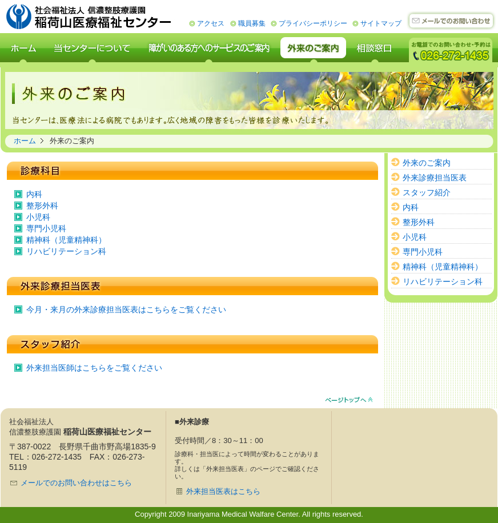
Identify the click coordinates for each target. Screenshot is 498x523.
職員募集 (252, 23)
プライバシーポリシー (313, 23)
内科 (34, 194)
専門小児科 (46, 228)
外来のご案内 (427, 162)
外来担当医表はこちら (223, 491)
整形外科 (42, 205)
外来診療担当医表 (435, 177)
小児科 (38, 217)
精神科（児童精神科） (66, 239)
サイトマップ (380, 23)
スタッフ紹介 (427, 192)
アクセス (210, 23)
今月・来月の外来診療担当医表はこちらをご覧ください (126, 309)
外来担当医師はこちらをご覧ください (94, 367)
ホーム (25, 140)
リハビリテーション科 (66, 251)
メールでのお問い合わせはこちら (76, 482)
